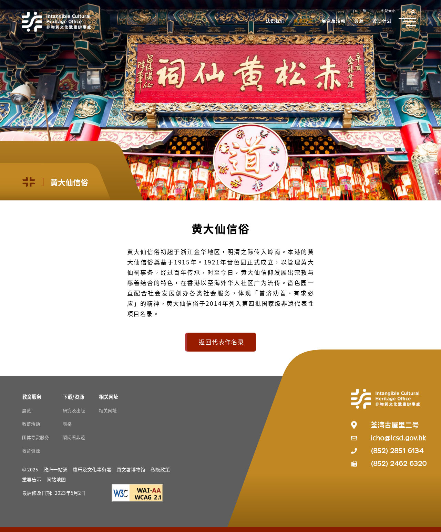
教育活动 (31, 423)
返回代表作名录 (221, 341)
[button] (275, 21)
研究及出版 (74, 410)
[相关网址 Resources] (108, 396)
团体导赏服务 (35, 437)
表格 (67, 423)
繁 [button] (364, 10)
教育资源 (31, 450)
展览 (26, 410)
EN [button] (355, 10)
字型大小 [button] (388, 10)
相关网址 (108, 410)
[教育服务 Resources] (31, 396)
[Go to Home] (56, 22)
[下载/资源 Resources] (73, 396)
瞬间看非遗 (74, 437)
